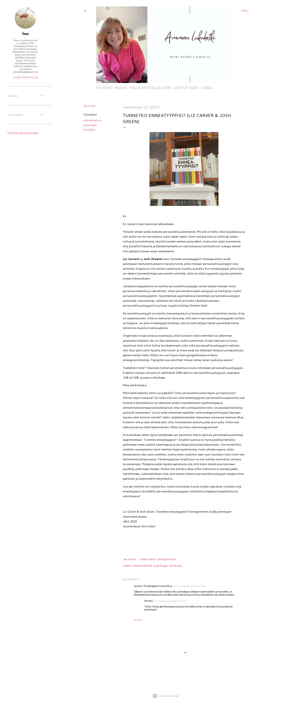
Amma (148, 601)
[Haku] (245, 10)
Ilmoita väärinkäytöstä (23, 133)
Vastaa (138, 619)
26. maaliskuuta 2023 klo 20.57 (170, 601)
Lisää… (208, 87)
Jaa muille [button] (89, 106)
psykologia (90, 125)
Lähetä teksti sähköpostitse (157, 559)
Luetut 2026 (185, 87)
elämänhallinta (92, 120)
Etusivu (104, 87)
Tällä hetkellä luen (150, 87)
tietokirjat (89, 129)
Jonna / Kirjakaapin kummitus (153, 586)
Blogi (121, 87)
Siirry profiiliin (25, 77)
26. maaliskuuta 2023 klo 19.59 (189, 586)
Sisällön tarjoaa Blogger (166, 696)
